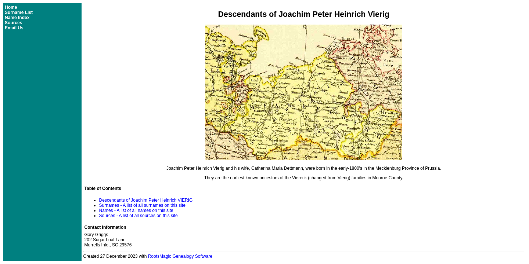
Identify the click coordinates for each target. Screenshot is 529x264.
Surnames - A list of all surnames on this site (142, 205)
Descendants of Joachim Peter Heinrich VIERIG (146, 200)
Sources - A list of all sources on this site (138, 215)
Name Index (17, 17)
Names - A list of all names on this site (136, 210)
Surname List (19, 12)
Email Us (14, 27)
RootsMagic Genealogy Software (180, 256)
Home (11, 7)
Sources (13, 22)
